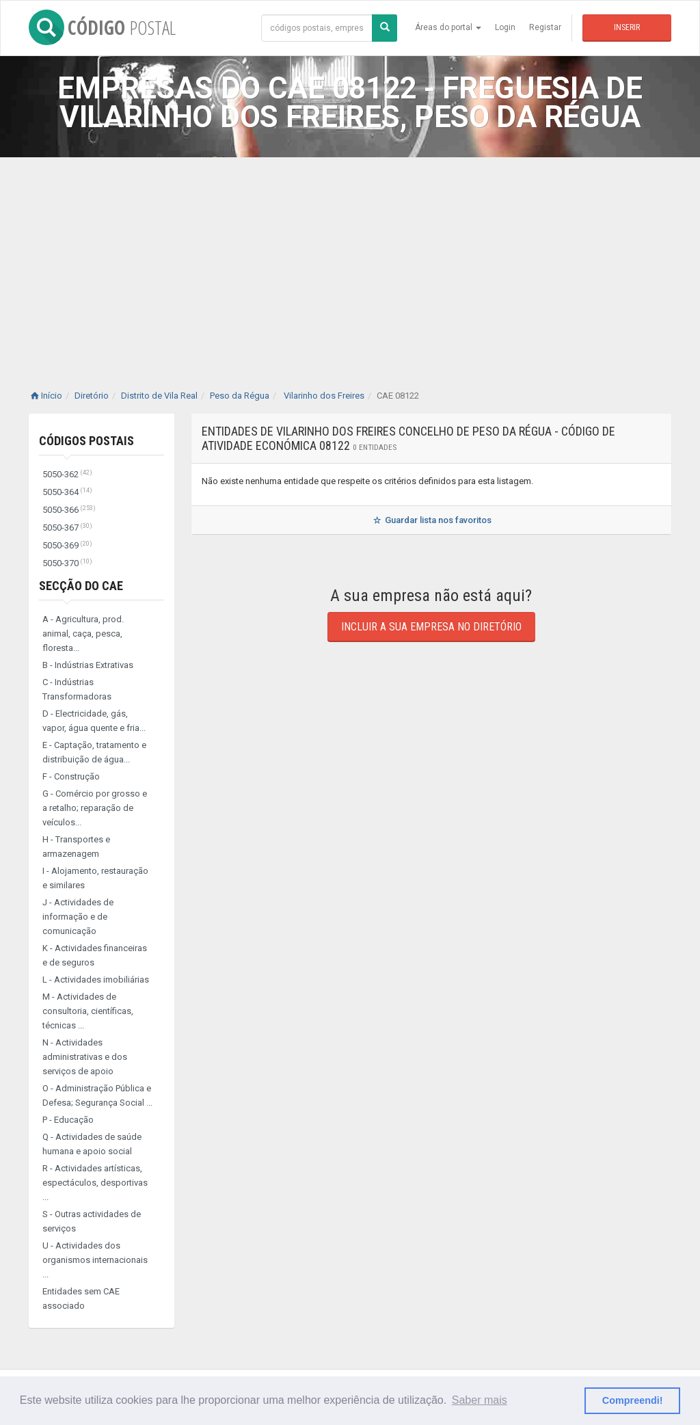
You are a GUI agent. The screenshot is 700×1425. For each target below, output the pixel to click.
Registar (545, 27)
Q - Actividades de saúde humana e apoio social (92, 1144)
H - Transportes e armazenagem (76, 846)
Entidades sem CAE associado (81, 1298)
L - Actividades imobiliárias (95, 979)
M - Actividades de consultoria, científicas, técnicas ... (87, 1010)
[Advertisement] (350, 260)
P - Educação (68, 1120)
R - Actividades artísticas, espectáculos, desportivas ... (95, 1182)
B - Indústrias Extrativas (87, 665)
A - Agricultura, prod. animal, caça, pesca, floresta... (83, 633)
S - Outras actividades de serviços (91, 1221)
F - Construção (71, 776)
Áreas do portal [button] (448, 27)
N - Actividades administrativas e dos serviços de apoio (84, 1056)
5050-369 (67, 545)
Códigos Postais (86, 441)
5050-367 (67, 527)
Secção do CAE (81, 585)
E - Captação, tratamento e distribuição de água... (94, 752)
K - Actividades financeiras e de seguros (94, 955)
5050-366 (69, 510)
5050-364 (67, 492)
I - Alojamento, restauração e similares (95, 878)
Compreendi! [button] (632, 1400)
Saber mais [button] (479, 1400)
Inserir (627, 27)
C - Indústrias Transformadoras (76, 689)
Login (505, 27)
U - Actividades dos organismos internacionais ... (95, 1259)
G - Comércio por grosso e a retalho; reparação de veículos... (94, 807)
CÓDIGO (102, 27)
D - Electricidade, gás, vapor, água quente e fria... (94, 720)
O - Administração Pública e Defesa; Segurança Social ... (97, 1095)
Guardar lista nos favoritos (431, 520)
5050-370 (67, 563)
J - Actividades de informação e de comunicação (77, 916)
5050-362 (67, 474)
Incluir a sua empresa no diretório (431, 626)
